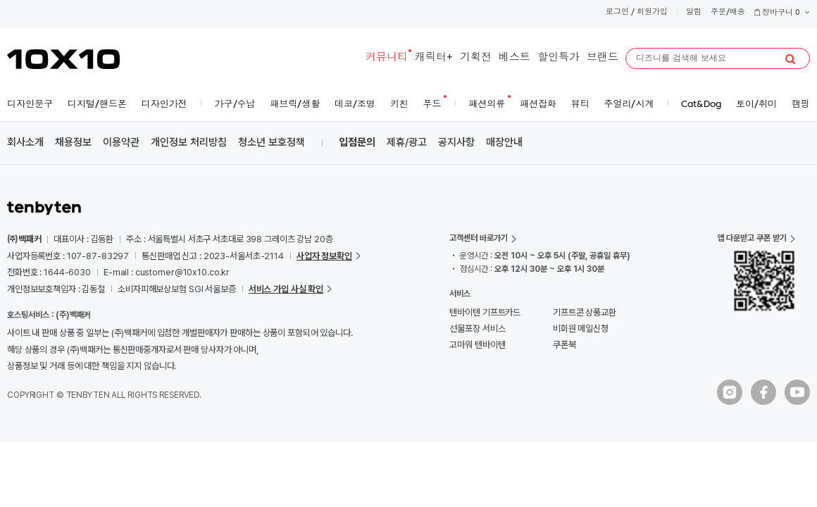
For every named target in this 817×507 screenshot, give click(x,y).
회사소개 (25, 142)
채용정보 (73, 142)
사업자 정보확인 (324, 256)
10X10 (63, 59)
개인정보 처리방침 (189, 142)
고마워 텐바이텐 (477, 344)
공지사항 (456, 142)
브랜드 (602, 58)
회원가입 (652, 12)
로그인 (617, 12)
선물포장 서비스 (477, 328)
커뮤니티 (387, 58)
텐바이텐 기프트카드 (484, 312)
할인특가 (558, 58)
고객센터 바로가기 (478, 238)
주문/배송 (728, 12)
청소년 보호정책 (271, 142)
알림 (693, 12)
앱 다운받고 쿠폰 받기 (752, 238)
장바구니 (781, 13)
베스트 (514, 58)
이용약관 (121, 142)
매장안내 (504, 142)
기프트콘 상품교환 (584, 312)
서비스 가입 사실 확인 (286, 289)
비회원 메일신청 (581, 328)
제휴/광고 (407, 142)
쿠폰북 (564, 344)
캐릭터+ (434, 58)
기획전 (476, 58)
